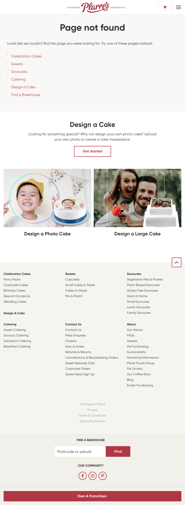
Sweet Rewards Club (80, 363)
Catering (18, 79)
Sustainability (136, 352)
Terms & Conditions (92, 415)
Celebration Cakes (26, 56)
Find (118, 451)
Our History (135, 330)
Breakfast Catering (17, 346)
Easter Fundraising (140, 385)
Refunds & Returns (78, 352)
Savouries (19, 71)
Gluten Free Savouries (142, 291)
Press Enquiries (75, 335)
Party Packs (12, 279)
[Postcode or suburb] (80, 451)
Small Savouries (138, 302)
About (131, 324)
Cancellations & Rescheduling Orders (91, 358)
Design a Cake (23, 87)
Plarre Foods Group (140, 363)
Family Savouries (139, 313)
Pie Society (135, 369)
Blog (130, 380)
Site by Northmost (92, 421)
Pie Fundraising (137, 346)
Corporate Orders (78, 369)
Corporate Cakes (16, 285)
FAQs (130, 335)
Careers (71, 341)
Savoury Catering (16, 335)
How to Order (74, 346)
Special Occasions (17, 296)
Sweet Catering (15, 330)
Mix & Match (74, 296)
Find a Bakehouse (25, 95)
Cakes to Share (76, 291)
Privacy (92, 410)
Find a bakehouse (91, 440)
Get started (92, 151)
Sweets (17, 64)
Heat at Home (137, 296)
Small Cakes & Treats (80, 285)
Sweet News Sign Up (79, 374)
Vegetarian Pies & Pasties (145, 279)
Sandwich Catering (17, 341)
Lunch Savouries (138, 307)
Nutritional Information (143, 358)
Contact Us (73, 324)
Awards (132, 341)
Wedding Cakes (15, 302)
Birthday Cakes (14, 291)
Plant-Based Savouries (143, 285)
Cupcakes (72, 279)
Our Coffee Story (139, 374)
